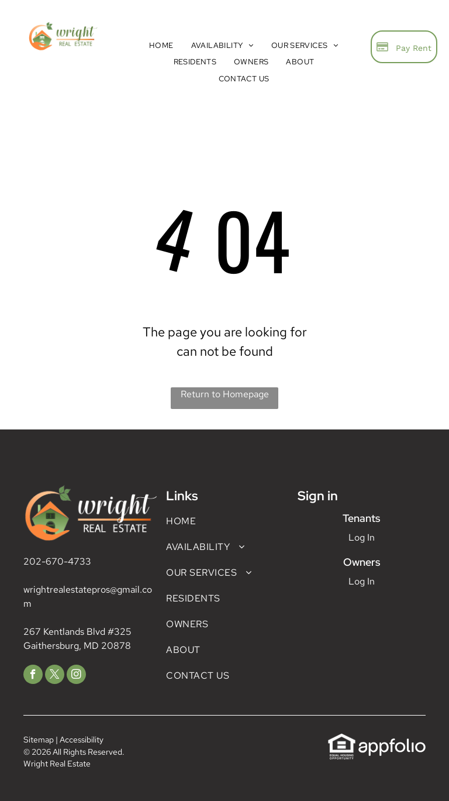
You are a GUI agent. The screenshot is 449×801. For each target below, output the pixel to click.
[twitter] (54, 676)
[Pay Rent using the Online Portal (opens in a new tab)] (404, 46)
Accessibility (81, 739)
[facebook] (33, 676)
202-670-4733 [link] (57, 561)
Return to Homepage (225, 394)
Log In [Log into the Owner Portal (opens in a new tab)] (361, 581)
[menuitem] (161, 45)
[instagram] (76, 676)
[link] (341, 739)
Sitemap (38, 739)
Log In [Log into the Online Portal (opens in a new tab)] (361, 537)
